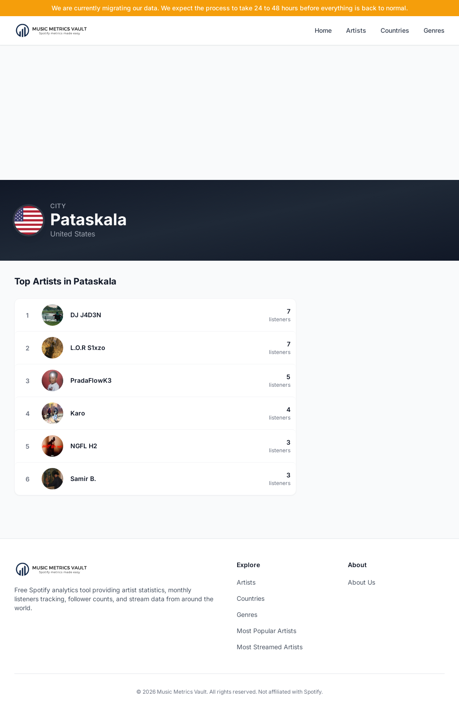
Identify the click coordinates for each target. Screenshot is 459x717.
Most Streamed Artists (270, 647)
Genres (434, 30)
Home (323, 30)
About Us (361, 582)
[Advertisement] (229, 112)
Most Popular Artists (266, 630)
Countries (395, 30)
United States (72, 233)
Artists (356, 30)
